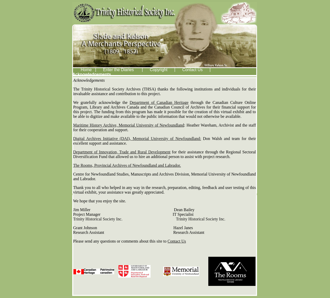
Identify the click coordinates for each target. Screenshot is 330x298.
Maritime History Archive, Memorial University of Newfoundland (128, 125)
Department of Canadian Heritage (159, 102)
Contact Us (177, 241)
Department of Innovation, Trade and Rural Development (122, 152)
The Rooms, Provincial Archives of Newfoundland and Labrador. (127, 165)
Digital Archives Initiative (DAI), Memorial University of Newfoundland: (137, 138)
